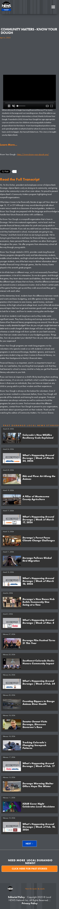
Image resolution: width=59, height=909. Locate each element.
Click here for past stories (29, 868)
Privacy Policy (29, 903)
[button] (53, 7)
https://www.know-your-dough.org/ (33, 154)
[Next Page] (29, 843)
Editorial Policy (16, 897)
